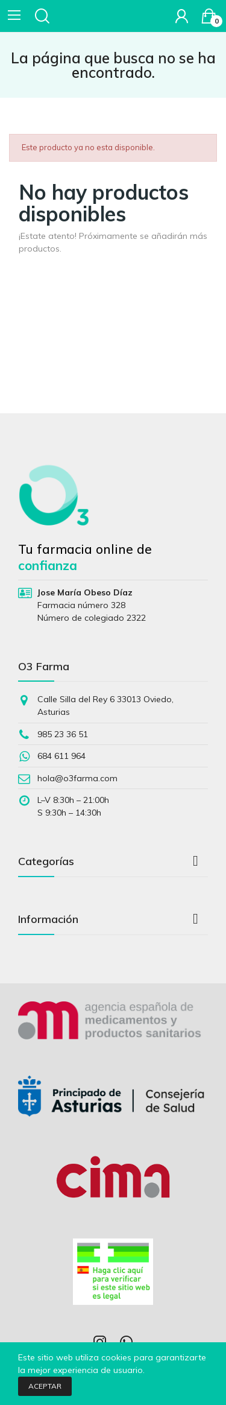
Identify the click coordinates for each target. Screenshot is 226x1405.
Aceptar (44, 1386)
